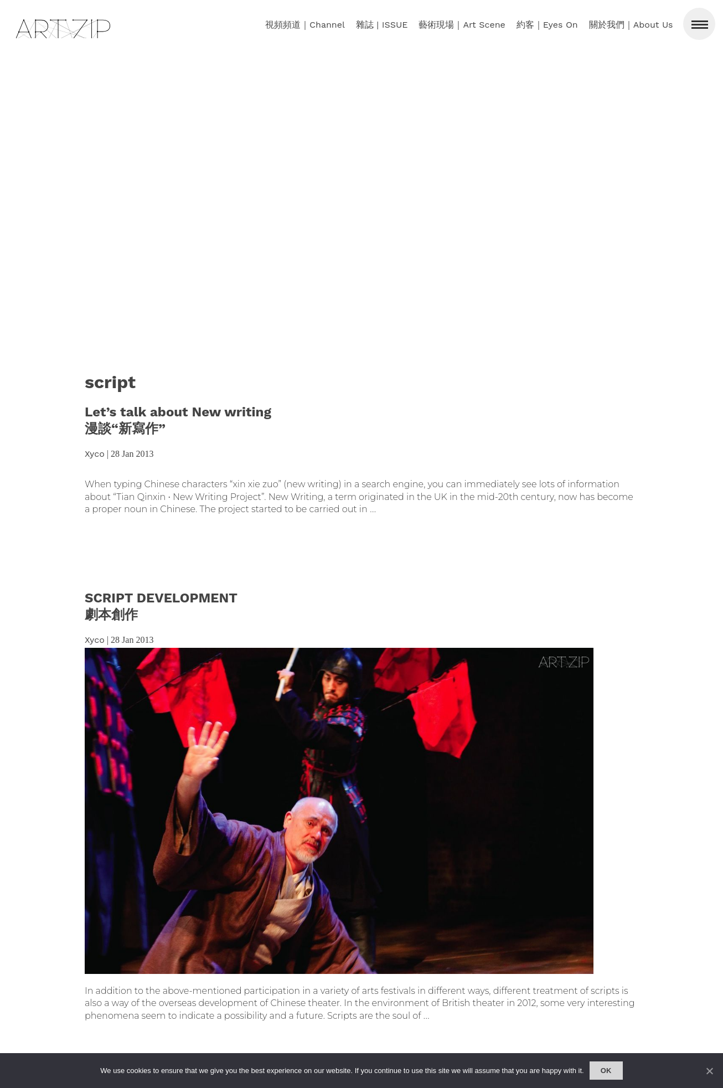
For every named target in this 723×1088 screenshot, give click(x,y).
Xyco (95, 453)
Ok (606, 1070)
